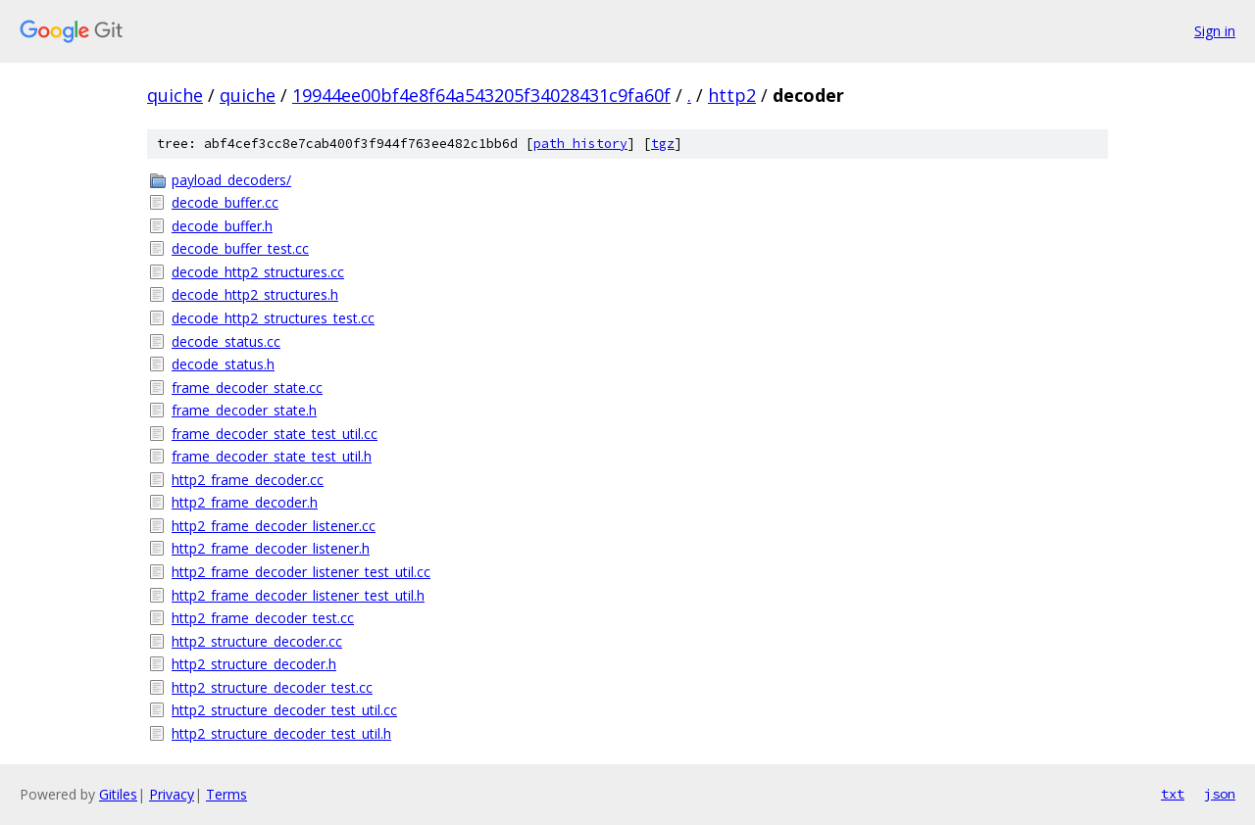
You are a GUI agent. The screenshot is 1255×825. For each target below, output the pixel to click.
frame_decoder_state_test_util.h (272, 456)
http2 (732, 95)
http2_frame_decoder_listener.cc (274, 525)
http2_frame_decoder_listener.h (271, 548)
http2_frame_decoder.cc (248, 479)
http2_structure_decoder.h (254, 664)
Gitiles (118, 794)
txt (1172, 793)
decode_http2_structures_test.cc (273, 318)
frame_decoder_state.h (244, 410)
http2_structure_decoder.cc (257, 641)
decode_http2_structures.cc (258, 272)
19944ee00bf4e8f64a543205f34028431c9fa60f (481, 95)
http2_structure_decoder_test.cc (272, 687)
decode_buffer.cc (225, 202)
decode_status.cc (226, 341)
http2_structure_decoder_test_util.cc (284, 710)
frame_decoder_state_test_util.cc (274, 433)
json (1219, 793)
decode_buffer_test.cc (240, 248)
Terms (226, 794)
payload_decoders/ (231, 179)
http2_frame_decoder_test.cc (263, 617)
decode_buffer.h (222, 226)
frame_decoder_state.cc (247, 387)
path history (580, 143)
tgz (663, 143)
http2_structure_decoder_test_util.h (281, 733)
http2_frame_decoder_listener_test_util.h (298, 595)
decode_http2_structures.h (255, 294)
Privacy (171, 794)
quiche (175, 95)
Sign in (1214, 31)
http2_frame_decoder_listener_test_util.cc (301, 571)
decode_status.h (223, 364)
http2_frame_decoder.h (245, 502)
